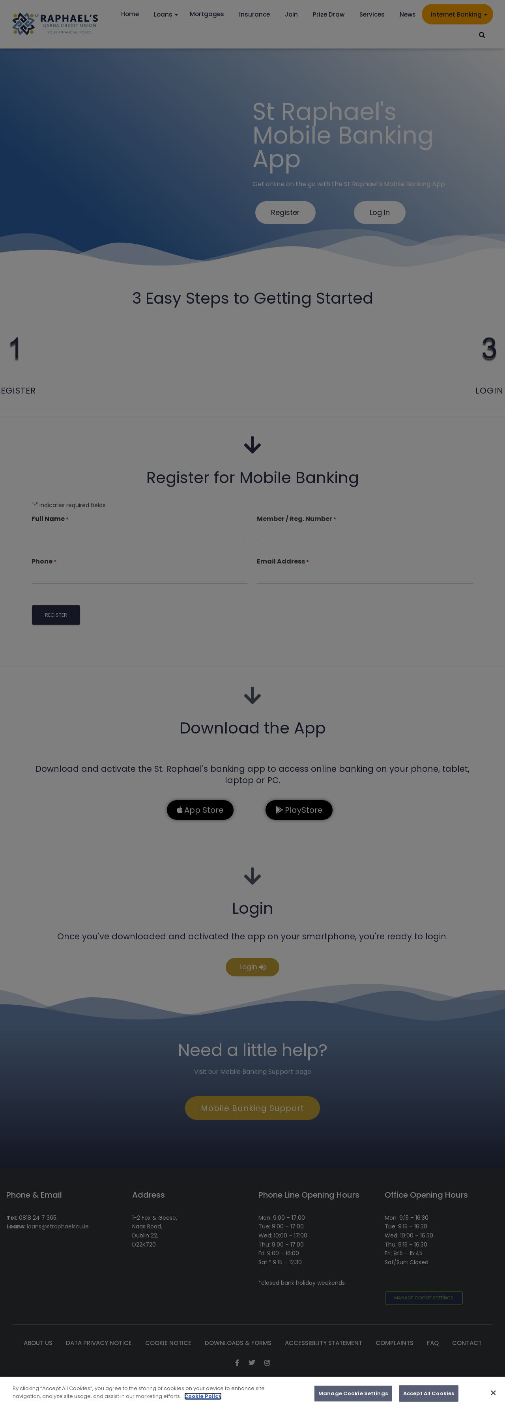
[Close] (493, 1405)
